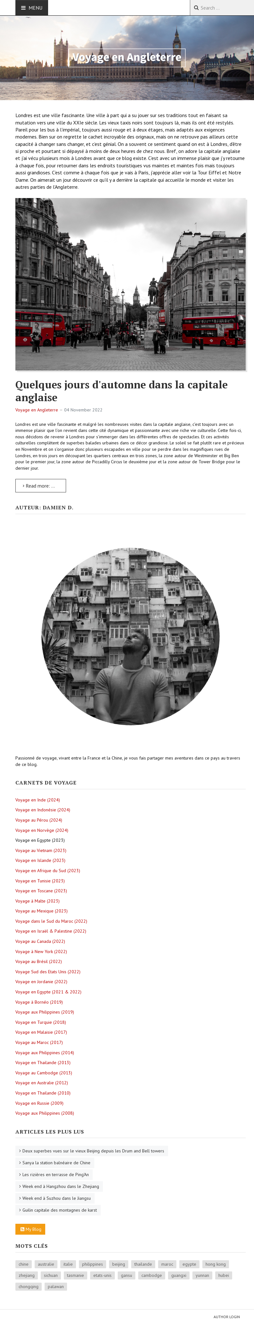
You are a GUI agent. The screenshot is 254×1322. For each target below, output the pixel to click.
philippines (92, 1264)
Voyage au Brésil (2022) (38, 961)
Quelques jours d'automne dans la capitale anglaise (121, 391)
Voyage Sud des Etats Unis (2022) (47, 972)
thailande (143, 1264)
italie (68, 1264)
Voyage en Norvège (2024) (41, 830)
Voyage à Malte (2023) (37, 901)
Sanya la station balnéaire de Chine (56, 1163)
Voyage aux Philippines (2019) (44, 1012)
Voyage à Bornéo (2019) (39, 1002)
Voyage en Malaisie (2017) (41, 1032)
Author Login (227, 1316)
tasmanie (75, 1275)
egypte (189, 1264)
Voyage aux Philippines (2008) (44, 1113)
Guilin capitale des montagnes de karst (59, 1210)
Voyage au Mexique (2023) (41, 911)
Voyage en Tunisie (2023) (40, 881)
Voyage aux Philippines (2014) (44, 1052)
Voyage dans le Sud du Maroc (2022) (51, 921)
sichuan (51, 1275)
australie (46, 1264)
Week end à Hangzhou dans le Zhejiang (60, 1186)
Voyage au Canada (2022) (40, 941)
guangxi (178, 1275)
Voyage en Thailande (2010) (43, 1093)
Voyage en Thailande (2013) (43, 1062)
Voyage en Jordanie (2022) (41, 981)
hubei (223, 1275)
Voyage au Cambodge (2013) (43, 1073)
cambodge (151, 1275)
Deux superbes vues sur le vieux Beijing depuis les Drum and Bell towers (93, 1151)
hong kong (216, 1264)
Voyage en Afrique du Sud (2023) (47, 870)
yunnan (202, 1275)
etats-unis (102, 1275)
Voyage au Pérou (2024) (38, 820)
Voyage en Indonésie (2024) (42, 810)
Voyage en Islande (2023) (40, 860)
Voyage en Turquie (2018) (40, 1022)
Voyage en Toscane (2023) (41, 891)
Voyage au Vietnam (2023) (40, 850)
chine (24, 1264)
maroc (167, 1264)
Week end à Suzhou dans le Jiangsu (56, 1198)
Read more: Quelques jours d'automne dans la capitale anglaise (44, 485)
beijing (118, 1264)
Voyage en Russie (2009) (39, 1103)
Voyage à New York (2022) (41, 951)
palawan (56, 1286)
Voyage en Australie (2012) (41, 1083)
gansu (126, 1275)
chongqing (28, 1286)
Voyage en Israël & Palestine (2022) (50, 931)
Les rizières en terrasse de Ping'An (55, 1174)
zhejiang (27, 1275)
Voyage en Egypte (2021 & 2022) (48, 992)
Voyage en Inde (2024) (37, 800)
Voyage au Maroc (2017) (39, 1042)
